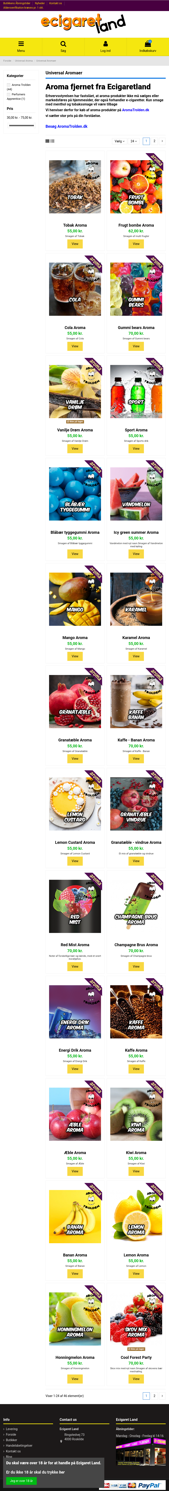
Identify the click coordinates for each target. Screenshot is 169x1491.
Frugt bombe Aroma (136, 225)
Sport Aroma (136, 430)
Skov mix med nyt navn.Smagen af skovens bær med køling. (136, 1370)
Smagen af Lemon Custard (75, 853)
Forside (11, 1434)
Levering (12, 1429)
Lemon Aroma (136, 1255)
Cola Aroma (75, 327)
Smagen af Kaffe (136, 1061)
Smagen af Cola (75, 338)
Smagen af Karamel (136, 648)
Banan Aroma (75, 1255)
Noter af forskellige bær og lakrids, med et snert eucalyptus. (75, 957)
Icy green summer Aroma (136, 532)
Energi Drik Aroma (75, 1050)
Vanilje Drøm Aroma (75, 430)
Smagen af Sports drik (136, 441)
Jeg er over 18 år (21, 1481)
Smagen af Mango (75, 648)
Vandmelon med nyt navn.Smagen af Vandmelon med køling (136, 545)
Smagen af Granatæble (75, 751)
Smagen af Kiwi (136, 1163)
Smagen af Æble (75, 1163)
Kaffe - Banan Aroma (136, 740)
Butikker (11, 1440)
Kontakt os (55, 3)
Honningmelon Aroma (75, 1357)
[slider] (8, 125)
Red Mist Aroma (75, 944)
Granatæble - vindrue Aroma (136, 842)
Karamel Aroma (136, 637)
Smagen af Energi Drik (75, 1061)
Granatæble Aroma (75, 740)
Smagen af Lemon (136, 1266)
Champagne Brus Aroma (136, 944)
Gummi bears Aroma (136, 327)
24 (134, 141)
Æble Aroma (75, 1152)
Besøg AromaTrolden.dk (66, 126)
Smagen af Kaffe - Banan (136, 751)
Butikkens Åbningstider (17, 3)
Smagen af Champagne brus (136, 956)
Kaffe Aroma (136, 1050)
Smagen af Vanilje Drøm (75, 441)
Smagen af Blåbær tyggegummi (75, 543)
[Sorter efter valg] (119, 141)
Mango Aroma (75, 637)
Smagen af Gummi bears (136, 338)
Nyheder (40, 3)
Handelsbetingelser (19, 1445)
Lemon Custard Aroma (75, 842)
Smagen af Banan (75, 1266)
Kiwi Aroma (136, 1152)
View (75, 244)
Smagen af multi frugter (136, 236)
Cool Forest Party (136, 1357)
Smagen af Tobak (75, 236)
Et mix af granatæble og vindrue (136, 853)
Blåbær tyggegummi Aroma (75, 532)
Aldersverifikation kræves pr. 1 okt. (23, 7)
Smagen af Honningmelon (75, 1368)
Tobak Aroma (75, 225)
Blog (9, 1457)
